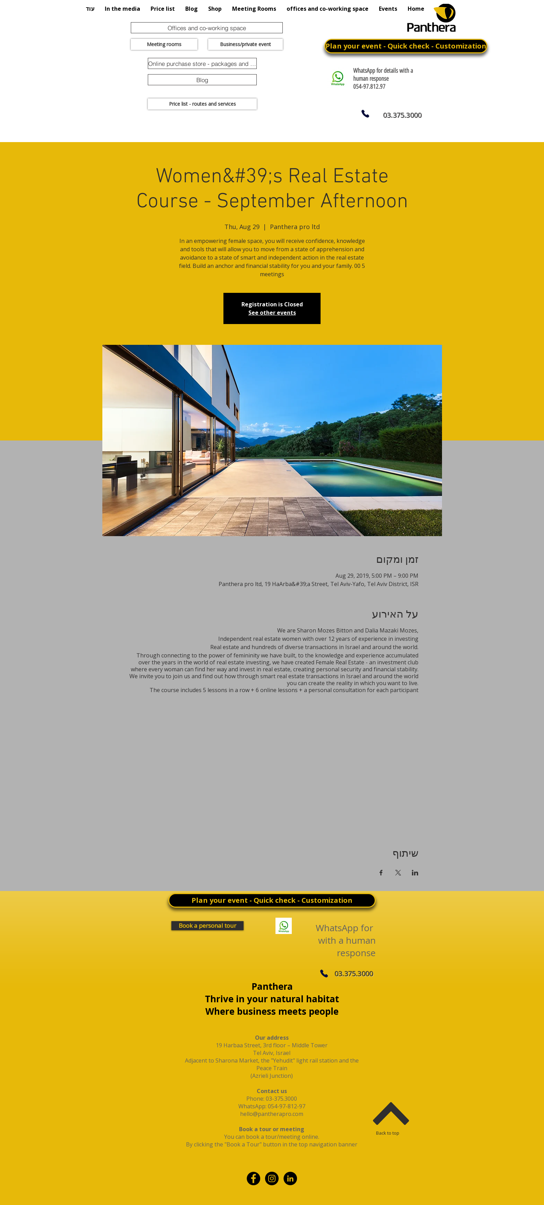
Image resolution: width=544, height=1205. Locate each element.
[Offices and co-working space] (207, 27)
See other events (272, 312)
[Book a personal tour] (207, 925)
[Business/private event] (245, 44)
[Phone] (365, 113)
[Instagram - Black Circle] (272, 1178)
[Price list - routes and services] (202, 104)
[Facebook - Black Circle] (253, 1178)
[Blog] (202, 79)
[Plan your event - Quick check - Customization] (405, 46)
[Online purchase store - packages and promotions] (202, 63)
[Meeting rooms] (164, 44)
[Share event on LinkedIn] (415, 872)
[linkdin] (290, 1178)
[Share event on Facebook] (381, 872)
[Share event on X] (398, 872)
